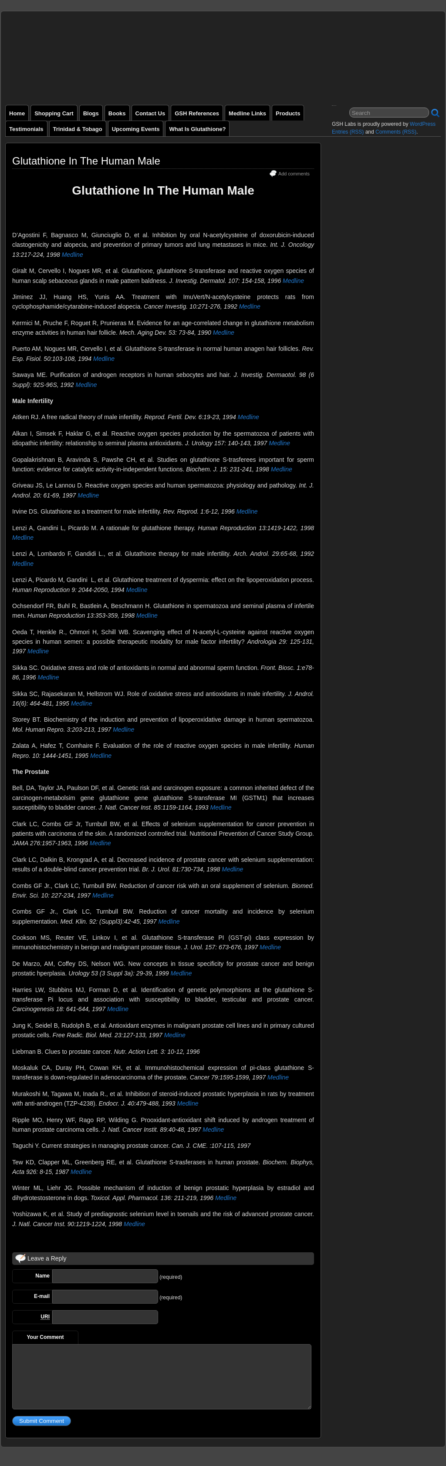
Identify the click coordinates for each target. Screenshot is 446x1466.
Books (117, 113)
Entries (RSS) (348, 132)
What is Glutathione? (197, 129)
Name (42, 1276)
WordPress (423, 124)
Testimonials (26, 129)
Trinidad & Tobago (77, 129)
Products (288, 113)
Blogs (91, 113)
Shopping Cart (54, 113)
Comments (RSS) (395, 132)
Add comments (294, 173)
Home (17, 113)
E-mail (42, 1296)
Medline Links (247, 113)
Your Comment (45, 1337)
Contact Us (150, 113)
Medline (72, 254)
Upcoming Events (136, 129)
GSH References (197, 113)
